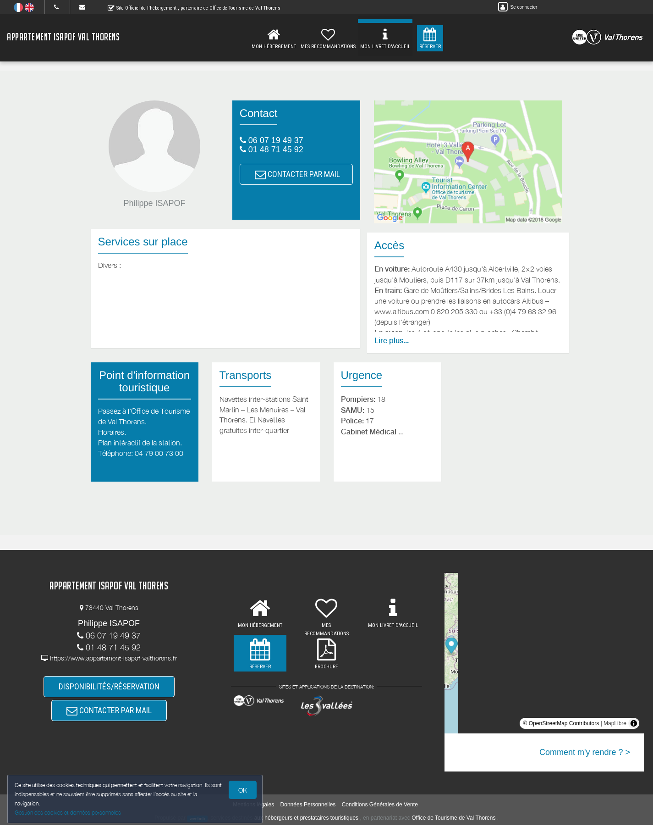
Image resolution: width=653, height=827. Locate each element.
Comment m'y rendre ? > (584, 752)
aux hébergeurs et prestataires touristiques (306, 820)
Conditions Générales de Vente (380, 807)
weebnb (197, 820)
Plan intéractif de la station (139, 442)
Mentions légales (253, 807)
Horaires (111, 432)
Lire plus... (391, 340)
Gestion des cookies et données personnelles (69, 811)
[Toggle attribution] (633, 723)
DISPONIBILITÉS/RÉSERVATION (109, 689)
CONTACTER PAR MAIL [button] (297, 174)
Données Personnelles (308, 807)
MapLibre (615, 723)
